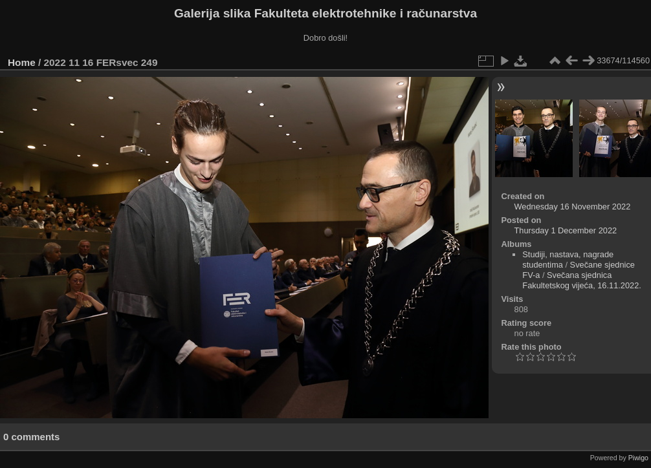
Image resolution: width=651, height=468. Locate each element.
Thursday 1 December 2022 (565, 230)
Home (22, 62)
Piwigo (638, 458)
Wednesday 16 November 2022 (572, 206)
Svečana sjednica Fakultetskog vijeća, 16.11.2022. (581, 280)
